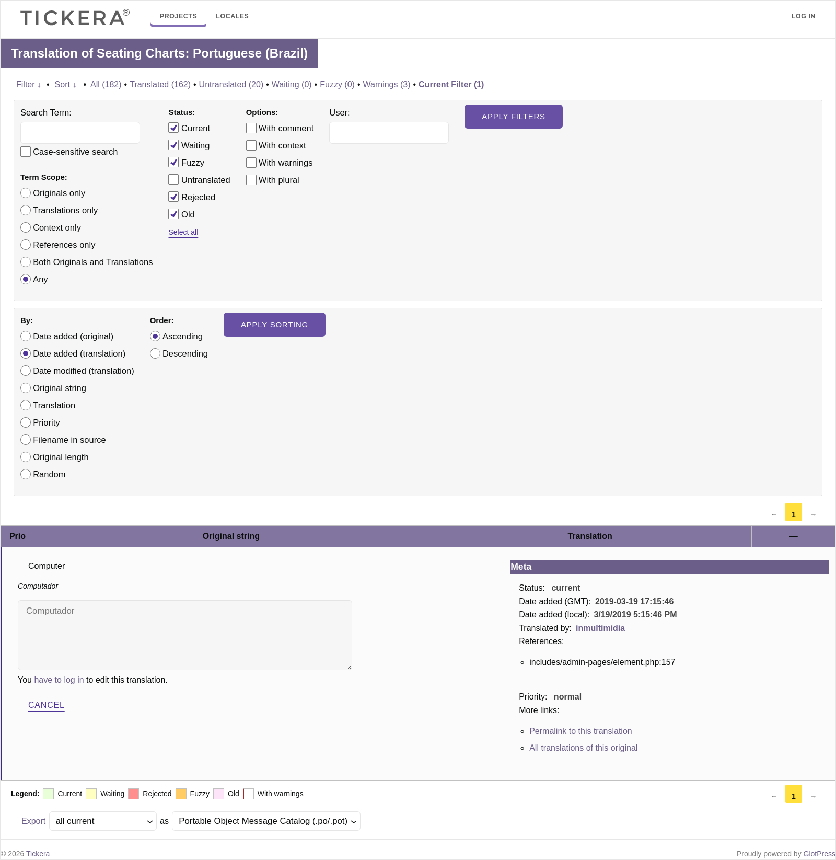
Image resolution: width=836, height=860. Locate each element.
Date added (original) (73, 336)
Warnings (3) (387, 84)
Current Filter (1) (451, 84)
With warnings (286, 162)
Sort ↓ (66, 84)
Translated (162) (160, 84)
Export (33, 821)
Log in (804, 16)
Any (40, 279)
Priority (46, 422)
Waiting (189, 145)
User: (339, 112)
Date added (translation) (79, 353)
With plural (279, 180)
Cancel (46, 705)
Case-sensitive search (75, 151)
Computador (185, 635)
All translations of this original (583, 747)
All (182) (106, 84)
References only (64, 244)
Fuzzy (186, 162)
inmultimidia (600, 628)
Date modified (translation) (83, 370)
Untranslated (199, 179)
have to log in (59, 679)
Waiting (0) (292, 84)
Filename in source (69, 439)
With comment (286, 128)
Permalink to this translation (580, 731)
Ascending (182, 336)
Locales (232, 16)
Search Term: (46, 112)
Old (181, 214)
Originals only (59, 193)
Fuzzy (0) (337, 84)
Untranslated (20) (231, 84)
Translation (54, 405)
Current (189, 127)
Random (49, 474)
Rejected (191, 196)
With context (282, 145)
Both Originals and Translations (93, 262)
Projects (178, 16)
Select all (183, 232)
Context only (57, 227)
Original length (60, 457)
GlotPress (819, 854)
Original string (59, 388)
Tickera (38, 854)
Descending (185, 353)
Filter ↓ (28, 84)
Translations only (65, 210)
